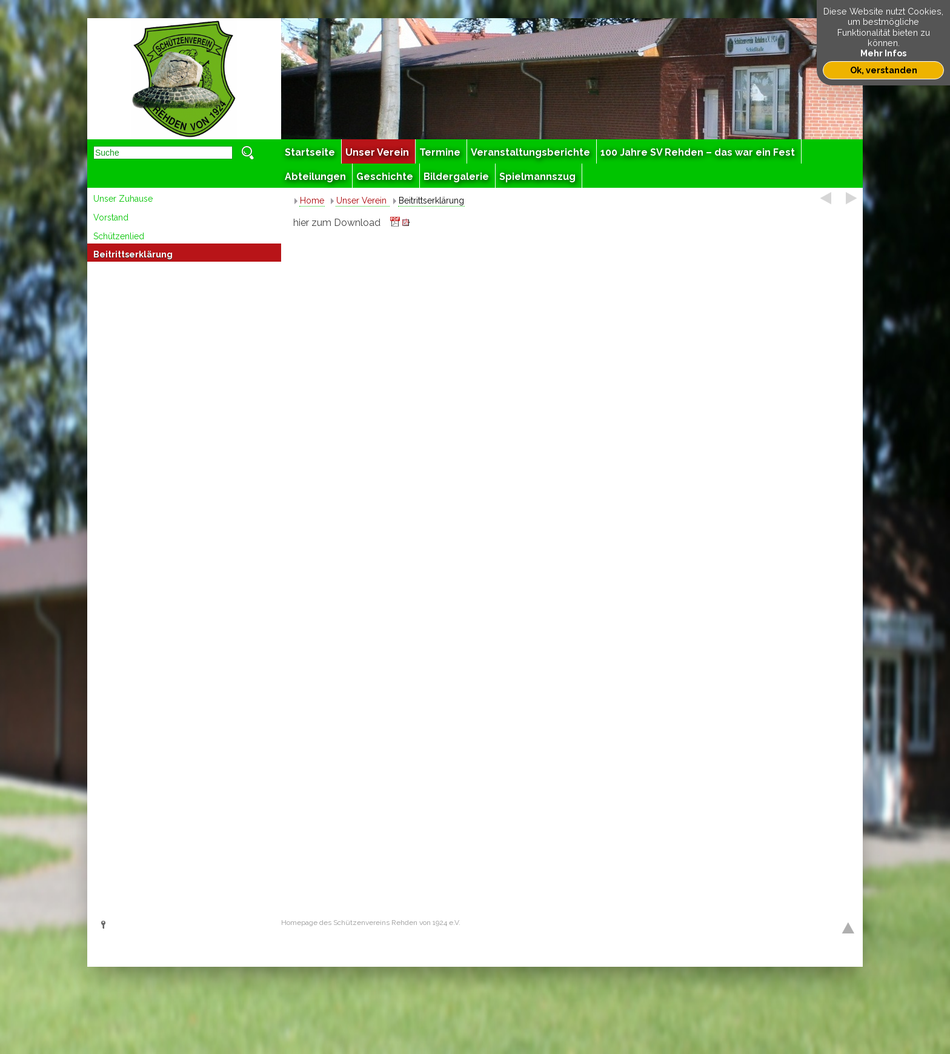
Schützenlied (118, 236)
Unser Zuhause (123, 199)
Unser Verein (362, 200)
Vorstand (110, 217)
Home (312, 200)
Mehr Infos (883, 53)
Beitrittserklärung (133, 254)
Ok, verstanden (883, 70)
